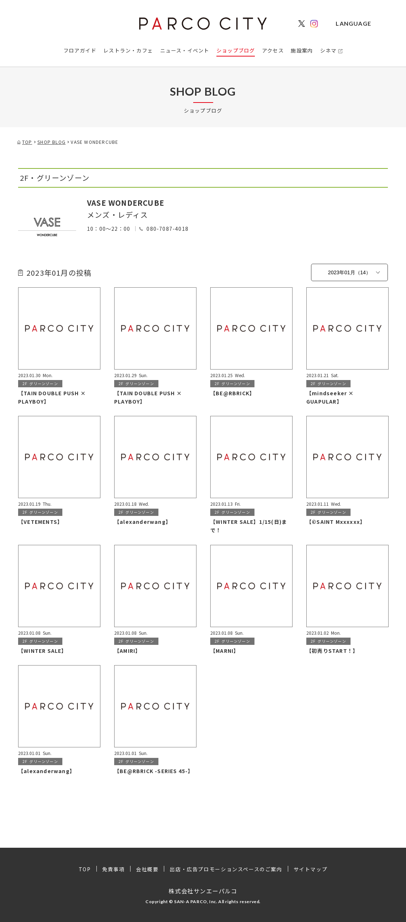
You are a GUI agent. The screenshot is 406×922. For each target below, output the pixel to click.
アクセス (273, 50)
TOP (85, 869)
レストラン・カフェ (128, 50)
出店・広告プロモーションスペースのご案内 (226, 869)
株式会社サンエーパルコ (203, 890)
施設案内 (302, 50)
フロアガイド (79, 50)
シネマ (328, 50)
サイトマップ (311, 869)
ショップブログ (235, 50)
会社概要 (147, 869)
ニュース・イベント (185, 50)
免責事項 (113, 869)
